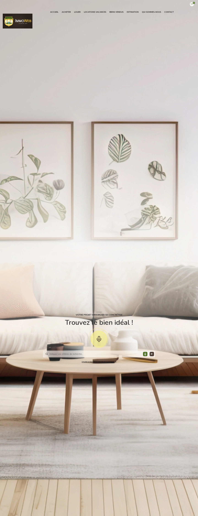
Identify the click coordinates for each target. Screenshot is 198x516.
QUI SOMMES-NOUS (151, 12)
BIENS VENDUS (116, 12)
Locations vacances (95, 12)
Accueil (54, 12)
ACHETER (66, 12)
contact (169, 12)
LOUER (77, 12)
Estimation (133, 12)
